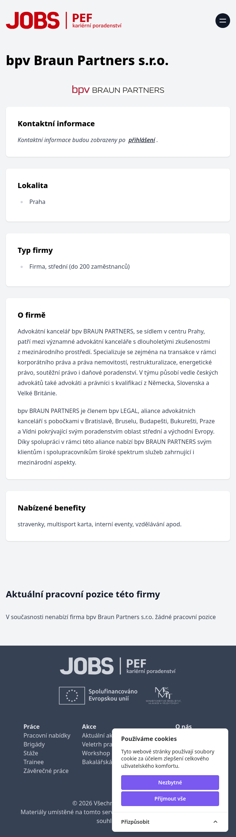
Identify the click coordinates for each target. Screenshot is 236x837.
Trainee (33, 762)
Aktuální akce (100, 735)
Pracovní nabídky (46, 735)
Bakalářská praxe (105, 762)
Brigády (34, 744)
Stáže (30, 753)
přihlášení (141, 140)
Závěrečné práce (46, 771)
